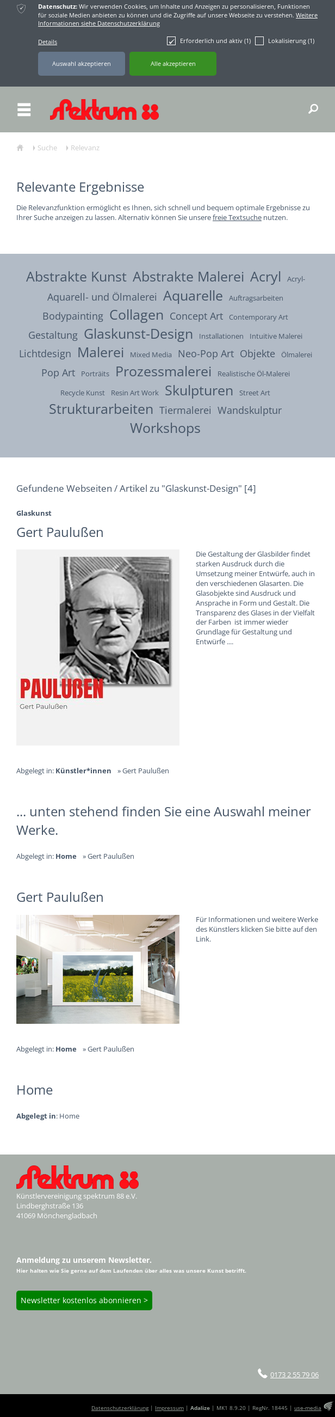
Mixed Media (151, 354)
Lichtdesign (45, 353)
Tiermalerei (185, 410)
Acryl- (296, 279)
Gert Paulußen (145, 770)
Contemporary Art (258, 317)
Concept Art (196, 315)
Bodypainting (72, 315)
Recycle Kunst (82, 393)
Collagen (136, 314)
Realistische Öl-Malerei (254, 373)
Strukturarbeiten (101, 408)
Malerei (100, 352)
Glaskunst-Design (138, 333)
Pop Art (58, 372)
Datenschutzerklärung (119, 1408)
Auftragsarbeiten (256, 298)
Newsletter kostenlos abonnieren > (84, 1300)
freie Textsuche (237, 217)
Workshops (165, 427)
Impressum (169, 1408)
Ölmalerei (296, 354)
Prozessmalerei (163, 371)
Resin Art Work (135, 393)
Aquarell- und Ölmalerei (102, 296)
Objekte (257, 353)
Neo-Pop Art (206, 353)
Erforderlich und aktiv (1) (209, 40)
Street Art (254, 393)
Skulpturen (199, 390)
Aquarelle (193, 295)
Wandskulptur (250, 410)
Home (69, 1116)
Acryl (265, 276)
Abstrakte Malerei (188, 276)
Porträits (95, 373)
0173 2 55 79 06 (294, 1374)
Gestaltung (53, 334)
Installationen (221, 336)
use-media (307, 1408)
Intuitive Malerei (276, 336)
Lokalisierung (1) (284, 40)
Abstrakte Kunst (76, 276)
